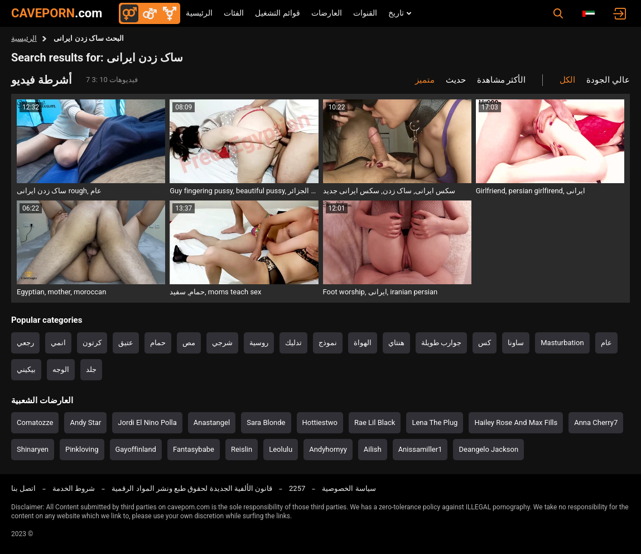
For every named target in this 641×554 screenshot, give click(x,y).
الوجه (60, 369)
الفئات (234, 12)
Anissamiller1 (420, 449)
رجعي (25, 342)
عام (606, 342)
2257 (297, 488)
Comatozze (35, 422)
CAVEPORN (56, 13)
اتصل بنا (23, 488)
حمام (158, 342)
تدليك (293, 342)
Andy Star (85, 422)
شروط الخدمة (73, 488)
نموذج (328, 342)
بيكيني (26, 369)
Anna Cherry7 (596, 422)
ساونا (516, 342)
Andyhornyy (328, 449)
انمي (58, 342)
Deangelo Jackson (488, 449)
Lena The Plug (434, 422)
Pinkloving (82, 449)
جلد (91, 369)
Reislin (241, 449)
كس (484, 342)
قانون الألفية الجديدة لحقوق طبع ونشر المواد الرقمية (192, 488)
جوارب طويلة (441, 342)
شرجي (222, 342)
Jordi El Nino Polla (147, 422)
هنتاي (396, 342)
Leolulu (280, 449)
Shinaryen (33, 449)
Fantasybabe (193, 449)
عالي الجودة (608, 80)
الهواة (363, 342)
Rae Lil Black (374, 422)
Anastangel (212, 422)
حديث (456, 80)
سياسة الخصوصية (348, 488)
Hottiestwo (320, 422)
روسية (258, 342)
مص (188, 342)
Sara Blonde (266, 422)
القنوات (365, 12)
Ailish (373, 449)
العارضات (326, 12)
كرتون (92, 342)
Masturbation (562, 342)
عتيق (125, 342)
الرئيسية (199, 12)
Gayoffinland (135, 449)
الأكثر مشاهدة (501, 80)
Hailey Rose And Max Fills (515, 422)
